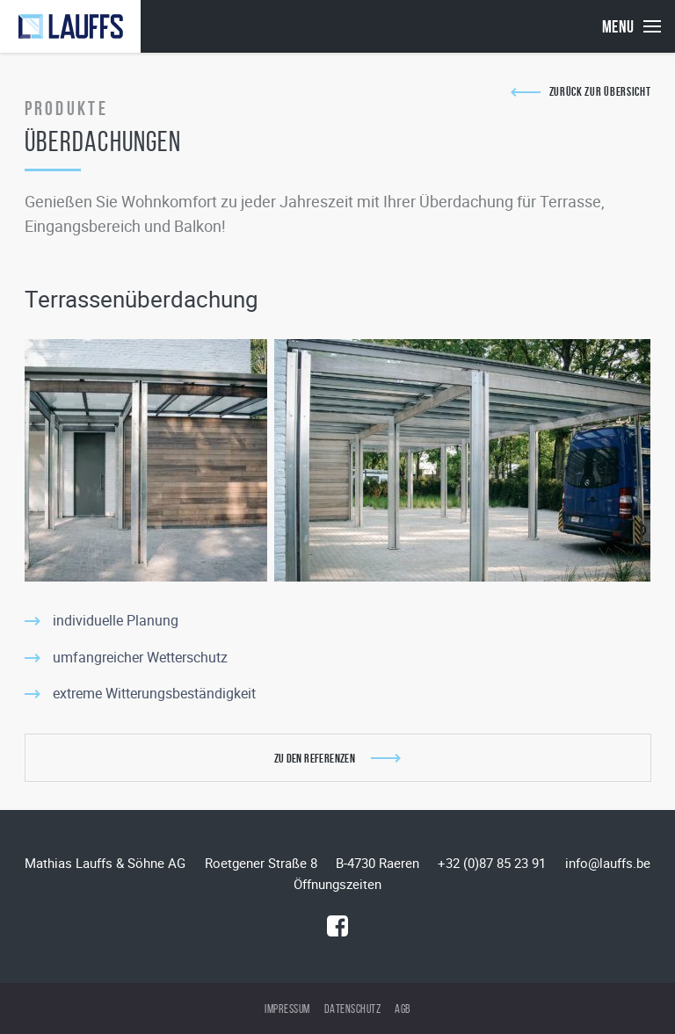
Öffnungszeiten (337, 884)
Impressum (287, 1009)
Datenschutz (352, 1009)
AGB (402, 1009)
